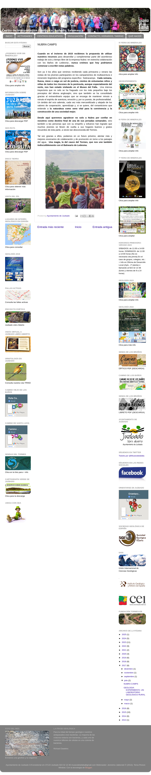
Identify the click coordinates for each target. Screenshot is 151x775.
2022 (124, 646)
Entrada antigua (102, 227)
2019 (124, 658)
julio (126, 680)
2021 (124, 650)
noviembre (129, 673)
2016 (124, 708)
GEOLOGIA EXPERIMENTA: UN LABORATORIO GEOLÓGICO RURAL (134, 691)
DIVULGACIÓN (75, 36)
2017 (124, 665)
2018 (124, 661)
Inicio (78, 227)
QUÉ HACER (134, 36)
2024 (124, 638)
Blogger (88, 767)
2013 (124, 720)
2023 (124, 642)
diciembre (128, 669)
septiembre (129, 676)
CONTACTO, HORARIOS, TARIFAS (105, 36)
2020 (124, 654)
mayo (127, 700)
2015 (124, 712)
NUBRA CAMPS (131, 684)
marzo (127, 703)
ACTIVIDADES (24, 36)
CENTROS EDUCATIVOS (50, 36)
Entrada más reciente (50, 227)
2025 (124, 634)
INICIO (9, 36)
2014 (124, 716)
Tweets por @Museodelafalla (131, 456)
